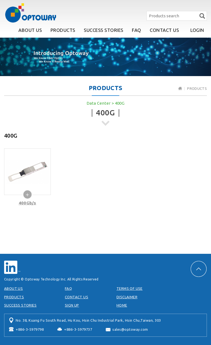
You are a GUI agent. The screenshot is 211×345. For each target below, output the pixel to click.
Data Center (99, 103)
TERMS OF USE (129, 288)
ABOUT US (30, 30)
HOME (121, 305)
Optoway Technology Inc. (30, 13)
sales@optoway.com (130, 329)
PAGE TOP (198, 269)
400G (119, 103)
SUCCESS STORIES (103, 30)
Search (202, 16)
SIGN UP (72, 305)
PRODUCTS (63, 30)
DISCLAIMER (126, 297)
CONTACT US (164, 30)
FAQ (136, 30)
